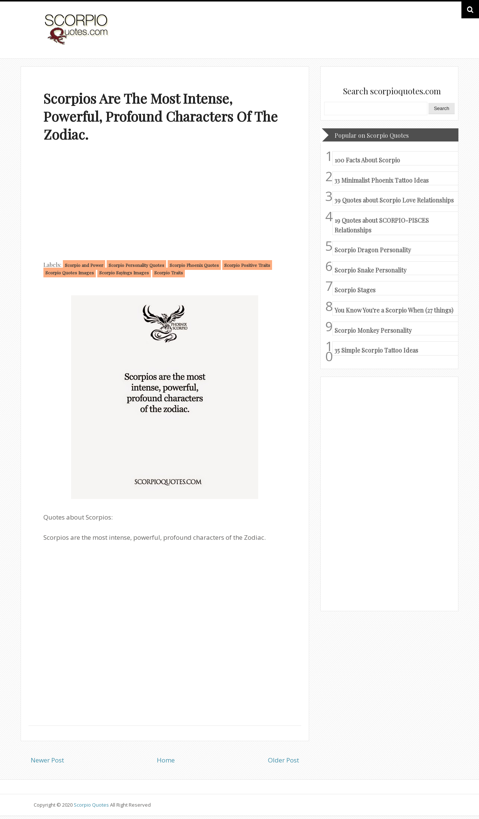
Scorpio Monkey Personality (373, 330)
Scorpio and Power (84, 265)
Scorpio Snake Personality (370, 270)
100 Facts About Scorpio (367, 160)
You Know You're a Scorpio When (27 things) (394, 310)
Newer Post (47, 760)
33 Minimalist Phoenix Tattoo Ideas (381, 180)
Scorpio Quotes (92, 804)
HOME (425, 36)
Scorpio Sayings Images (124, 272)
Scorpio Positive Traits (247, 265)
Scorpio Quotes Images (69, 272)
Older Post (283, 760)
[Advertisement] (164, 202)
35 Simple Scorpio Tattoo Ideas (376, 350)
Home (166, 760)
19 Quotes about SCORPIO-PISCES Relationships (382, 225)
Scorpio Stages (355, 290)
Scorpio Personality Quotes (136, 265)
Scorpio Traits (168, 272)
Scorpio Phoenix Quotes (194, 265)
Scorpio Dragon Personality (373, 250)
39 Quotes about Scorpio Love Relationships (394, 200)
